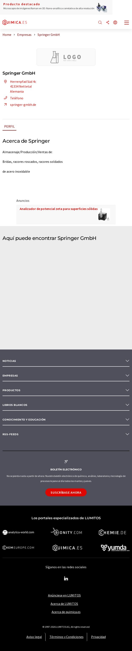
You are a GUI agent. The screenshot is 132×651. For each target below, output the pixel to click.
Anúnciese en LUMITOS (64, 595)
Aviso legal (34, 637)
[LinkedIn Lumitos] (66, 579)
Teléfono (13, 98)
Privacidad (98, 637)
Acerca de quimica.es (66, 612)
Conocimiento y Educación (24, 419)
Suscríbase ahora (66, 492)
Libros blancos (15, 404)
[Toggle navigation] (126, 23)
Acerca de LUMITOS (64, 604)
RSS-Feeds (10, 434)
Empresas (10, 375)
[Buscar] (100, 22)
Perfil (9, 126)
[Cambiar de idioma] (115, 22)
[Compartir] (108, 22)
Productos (11, 390)
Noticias (9, 360)
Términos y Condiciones (67, 637)
